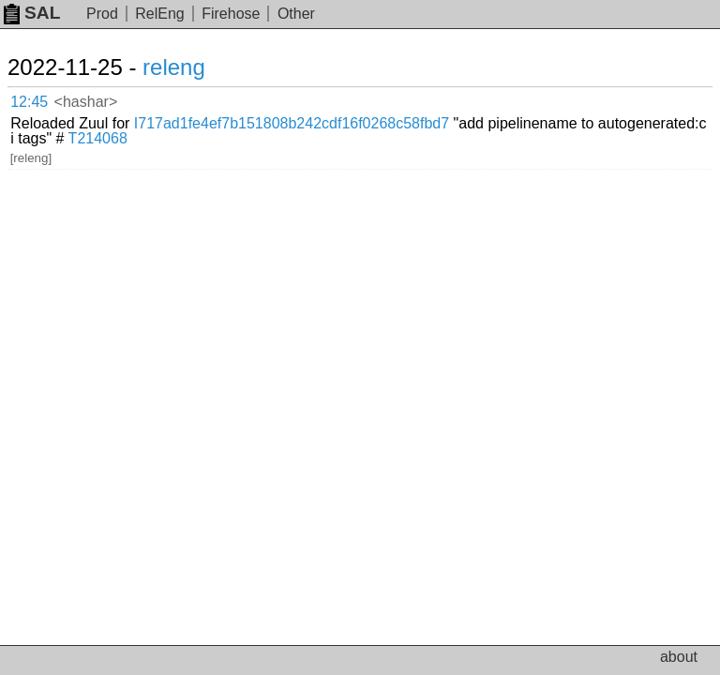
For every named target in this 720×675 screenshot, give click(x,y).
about (679, 657)
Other (296, 14)
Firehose (231, 14)
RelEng (159, 14)
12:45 (29, 102)
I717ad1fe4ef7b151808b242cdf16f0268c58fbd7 (291, 123)
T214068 (98, 138)
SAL (32, 12)
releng (173, 67)
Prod (102, 14)
